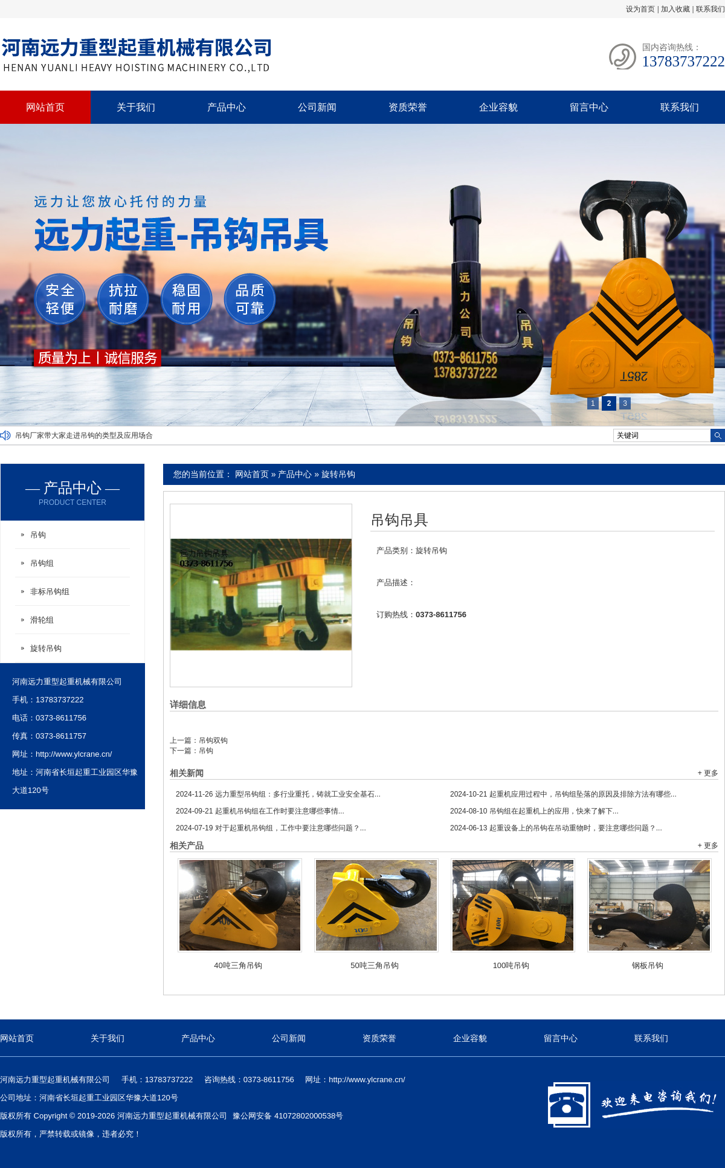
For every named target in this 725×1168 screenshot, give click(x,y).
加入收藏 (675, 9)
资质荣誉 (407, 107)
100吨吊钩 (511, 965)
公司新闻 (317, 107)
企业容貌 (498, 107)
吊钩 (206, 750)
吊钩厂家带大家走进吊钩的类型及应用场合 (84, 435)
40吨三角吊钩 (238, 965)
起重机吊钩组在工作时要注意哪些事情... (260, 811)
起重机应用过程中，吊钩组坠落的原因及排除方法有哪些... (563, 794)
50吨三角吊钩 (374, 965)
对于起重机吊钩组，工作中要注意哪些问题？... (271, 828)
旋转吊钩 (338, 474)
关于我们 (136, 107)
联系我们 (710, 9)
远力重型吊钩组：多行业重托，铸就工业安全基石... (278, 794)
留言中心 (589, 107)
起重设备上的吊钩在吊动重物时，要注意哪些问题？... (556, 828)
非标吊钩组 (49, 591)
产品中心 (226, 107)
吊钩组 (42, 563)
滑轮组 (42, 619)
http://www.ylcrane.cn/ (74, 754)
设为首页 (640, 9)
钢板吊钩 (647, 965)
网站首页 (45, 107)
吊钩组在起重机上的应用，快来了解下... (534, 811)
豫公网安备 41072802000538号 (288, 1115)
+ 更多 (708, 773)
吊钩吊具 (399, 520)
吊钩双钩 (213, 740)
